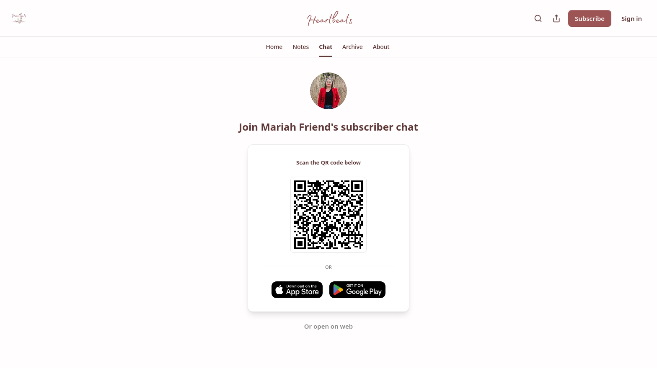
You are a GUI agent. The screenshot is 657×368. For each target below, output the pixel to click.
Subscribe (590, 18)
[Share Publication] (556, 18)
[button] (274, 47)
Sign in (631, 18)
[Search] (538, 18)
